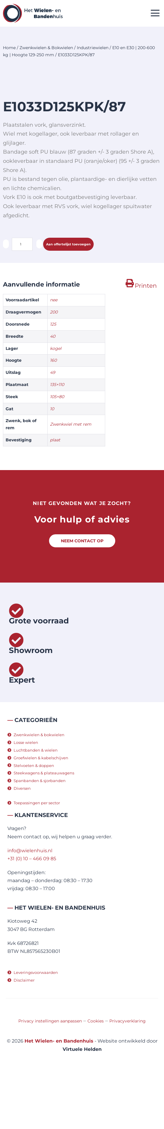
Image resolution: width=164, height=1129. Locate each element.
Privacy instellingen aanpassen (50, 1073)
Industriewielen (92, 47)
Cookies (95, 1073)
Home (9, 47)
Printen (146, 337)
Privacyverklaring (127, 1073)
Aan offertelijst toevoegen (68, 296)
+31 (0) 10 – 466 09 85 (31, 911)
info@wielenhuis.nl (29, 903)
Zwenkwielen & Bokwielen (46, 47)
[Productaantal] (22, 296)
